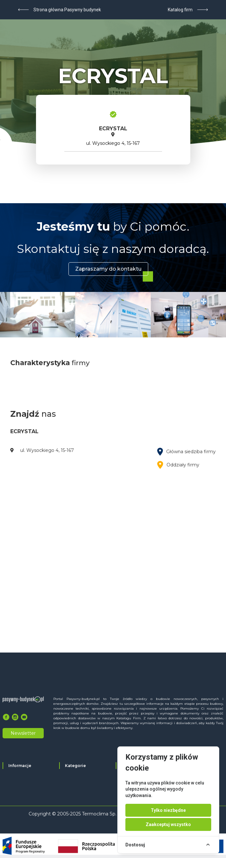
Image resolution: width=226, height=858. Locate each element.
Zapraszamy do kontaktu (108, 269)
